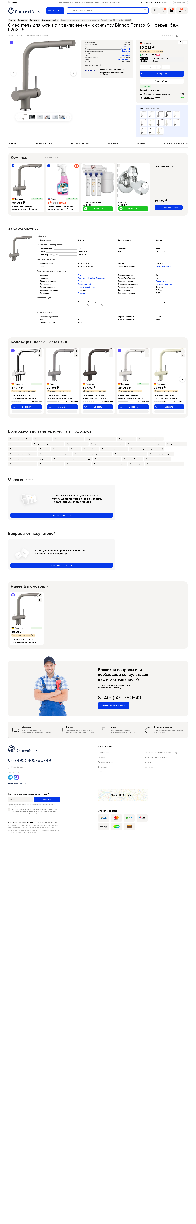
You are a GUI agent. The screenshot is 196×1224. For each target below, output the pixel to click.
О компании (64, 2)
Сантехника (44, 449)
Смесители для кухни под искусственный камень (92, 454)
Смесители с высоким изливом (51, 464)
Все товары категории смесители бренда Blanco (110, 73)
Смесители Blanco (90, 449)
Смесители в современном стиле (114, 449)
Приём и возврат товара (155, 757)
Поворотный (161, 281)
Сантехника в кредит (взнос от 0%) (160, 752)
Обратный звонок (180, 2)
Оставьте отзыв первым (61, 515)
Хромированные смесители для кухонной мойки (165, 464)
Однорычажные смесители (76, 444)
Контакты (116, 2)
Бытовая (81, 281)
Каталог (101, 757)
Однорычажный (84, 284)
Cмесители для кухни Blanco (20, 439)
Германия (126, 51)
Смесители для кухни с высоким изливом (130, 454)
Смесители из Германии (133, 459)
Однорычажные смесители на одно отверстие (145, 444)
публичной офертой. (31, 833)
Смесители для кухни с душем (161, 454)
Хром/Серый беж (123, 60)
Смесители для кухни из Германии (22, 454)
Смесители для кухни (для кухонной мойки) (147, 449)
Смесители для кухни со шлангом (107, 459)
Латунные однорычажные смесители (100, 439)
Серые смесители (59, 449)
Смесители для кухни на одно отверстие (55, 454)
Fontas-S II (125, 49)
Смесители (75, 449)
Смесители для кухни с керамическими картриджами (29, 459)
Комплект (12, 143)
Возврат (105, 2)
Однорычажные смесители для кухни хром (107, 444)
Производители (105, 762)
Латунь (81, 275)
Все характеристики (93, 65)
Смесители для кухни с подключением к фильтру (72, 459)
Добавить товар (94, 208)
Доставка (76, 2)
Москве (156, 94)
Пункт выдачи (149, 98)
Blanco (127, 47)
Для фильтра (101, 278)
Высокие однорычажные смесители (68, 439)
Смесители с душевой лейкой (78, 464)
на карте (130, 795)
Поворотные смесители (177, 444)
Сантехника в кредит (91, 2)
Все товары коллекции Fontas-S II (110, 70)
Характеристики (44, 143)
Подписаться (47, 799)
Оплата (101, 771)
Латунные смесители (126, 439)
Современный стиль (164, 266)
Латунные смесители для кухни (150, 439)
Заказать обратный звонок (114, 706)
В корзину (154, 73)
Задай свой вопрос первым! (61, 565)
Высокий (81, 293)
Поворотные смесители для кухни (22, 449)
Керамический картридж (88, 287)
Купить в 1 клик (162, 81)
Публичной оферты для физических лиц (44, 814)
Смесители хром (136, 464)
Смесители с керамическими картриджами (110, 464)
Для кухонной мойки (86, 278)
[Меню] (55, 10)
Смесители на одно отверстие (157, 459)
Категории (113, 143)
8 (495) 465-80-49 (152, 2)
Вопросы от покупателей (176, 143)
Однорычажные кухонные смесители (48, 444)
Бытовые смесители (42, 439)
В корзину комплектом (169, 208)
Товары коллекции (80, 143)
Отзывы (141, 143)
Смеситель (125, 55)
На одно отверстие (164, 284)
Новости (148, 762)
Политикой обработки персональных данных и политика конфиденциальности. (31, 828)
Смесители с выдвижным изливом (22, 464)
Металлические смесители (20, 444)
